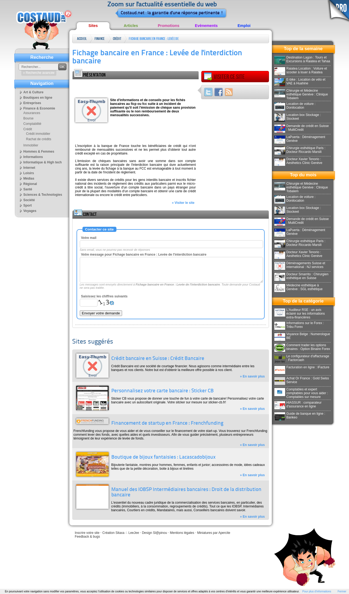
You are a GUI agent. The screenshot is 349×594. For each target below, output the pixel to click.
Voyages (29, 211)
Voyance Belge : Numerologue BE (302, 336)
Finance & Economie (100, 39)
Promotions (168, 25)
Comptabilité (32, 124)
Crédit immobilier (38, 134)
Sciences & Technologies (42, 195)
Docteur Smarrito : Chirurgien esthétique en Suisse (301, 276)
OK (62, 67)
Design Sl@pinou (154, 533)
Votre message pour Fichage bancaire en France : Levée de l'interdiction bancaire (143, 254)
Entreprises (32, 103)
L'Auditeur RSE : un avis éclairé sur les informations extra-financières (299, 313)
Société (29, 200)
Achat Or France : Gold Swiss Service (301, 380)
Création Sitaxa (113, 533)
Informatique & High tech (42, 162)
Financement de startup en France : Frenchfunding (167, 423)
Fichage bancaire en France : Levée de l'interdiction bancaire (154, 39)
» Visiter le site (183, 203)
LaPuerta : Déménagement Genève (299, 139)
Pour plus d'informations (316, 591)
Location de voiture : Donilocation (295, 105)
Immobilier (30, 145)
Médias (28, 178)
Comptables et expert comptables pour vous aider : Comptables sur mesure (301, 393)
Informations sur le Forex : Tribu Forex (299, 325)
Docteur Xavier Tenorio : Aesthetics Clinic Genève (298, 161)
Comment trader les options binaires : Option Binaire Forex (302, 347)
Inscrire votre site (87, 533)
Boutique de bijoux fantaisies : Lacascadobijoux (163, 457)
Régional (30, 184)
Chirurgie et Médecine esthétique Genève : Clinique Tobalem (301, 94)
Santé (27, 189)
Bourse (28, 118)
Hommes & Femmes (38, 151)
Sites (93, 25)
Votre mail (88, 238)
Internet (29, 168)
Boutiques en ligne (37, 97)
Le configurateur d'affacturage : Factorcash (301, 358)
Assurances (31, 113)
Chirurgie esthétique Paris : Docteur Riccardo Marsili (300, 150)
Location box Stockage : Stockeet (297, 117)
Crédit (117, 38)
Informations (33, 157)
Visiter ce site (224, 77)
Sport (27, 205)
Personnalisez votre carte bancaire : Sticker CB (162, 391)
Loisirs (28, 173)
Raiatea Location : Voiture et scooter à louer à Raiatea (300, 70)
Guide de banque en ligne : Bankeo (299, 415)
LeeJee (133, 533)
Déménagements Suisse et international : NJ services (299, 265)
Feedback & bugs (87, 536)
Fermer (342, 591)
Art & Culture (33, 92)
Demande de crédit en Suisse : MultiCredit (301, 128)
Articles (131, 25)
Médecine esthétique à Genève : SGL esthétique (298, 287)
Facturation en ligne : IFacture (301, 367)
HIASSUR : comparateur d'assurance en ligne (298, 404)
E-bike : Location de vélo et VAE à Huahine (300, 81)
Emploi (244, 25)
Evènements (206, 25)
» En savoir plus (252, 376)
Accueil (82, 38)
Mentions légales (182, 533)
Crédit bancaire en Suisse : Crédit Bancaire (157, 358)
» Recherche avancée (39, 73)
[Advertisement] (135, 87)
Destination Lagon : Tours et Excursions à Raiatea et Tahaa (302, 59)
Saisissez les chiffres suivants (104, 296)
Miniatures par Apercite (213, 533)
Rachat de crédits (38, 139)
